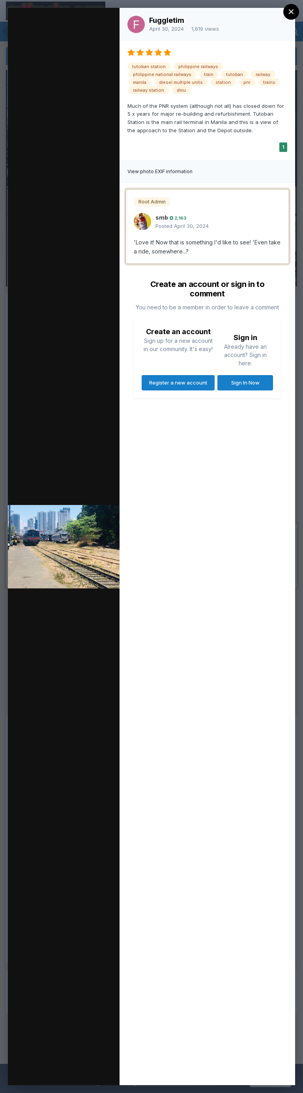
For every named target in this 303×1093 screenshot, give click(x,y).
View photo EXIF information (160, 171)
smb (161, 217)
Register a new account (178, 382)
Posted (182, 226)
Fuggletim (166, 20)
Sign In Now (245, 382)
